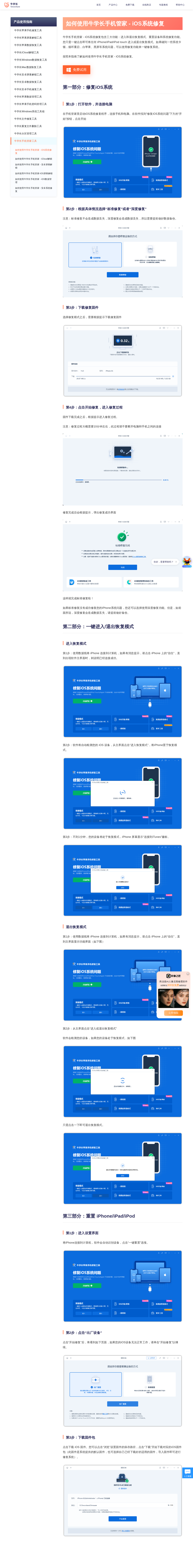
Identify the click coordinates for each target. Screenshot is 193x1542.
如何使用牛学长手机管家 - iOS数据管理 (33, 181)
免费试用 (76, 69)
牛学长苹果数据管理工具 (28, 96)
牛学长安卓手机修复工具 (28, 89)
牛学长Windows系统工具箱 (29, 111)
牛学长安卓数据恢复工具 (28, 82)
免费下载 (130, 5)
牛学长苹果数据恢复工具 (28, 45)
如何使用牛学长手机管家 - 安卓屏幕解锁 (33, 166)
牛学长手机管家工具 (25, 141)
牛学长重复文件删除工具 (28, 126)
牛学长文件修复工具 (25, 118)
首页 (98, 5)
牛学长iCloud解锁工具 (26, 52)
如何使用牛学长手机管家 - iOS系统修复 (33, 151)
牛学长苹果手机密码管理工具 (30, 104)
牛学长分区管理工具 (25, 133)
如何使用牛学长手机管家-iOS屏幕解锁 (34, 173)
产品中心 (113, 5)
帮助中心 (180, 5)
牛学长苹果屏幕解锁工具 (28, 37)
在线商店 (146, 5)
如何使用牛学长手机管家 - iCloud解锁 (33, 159)
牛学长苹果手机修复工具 (28, 30)
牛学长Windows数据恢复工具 (30, 60)
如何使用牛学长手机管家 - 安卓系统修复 (33, 189)
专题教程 (163, 5)
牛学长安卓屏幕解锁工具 (28, 74)
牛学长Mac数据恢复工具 (28, 67)
